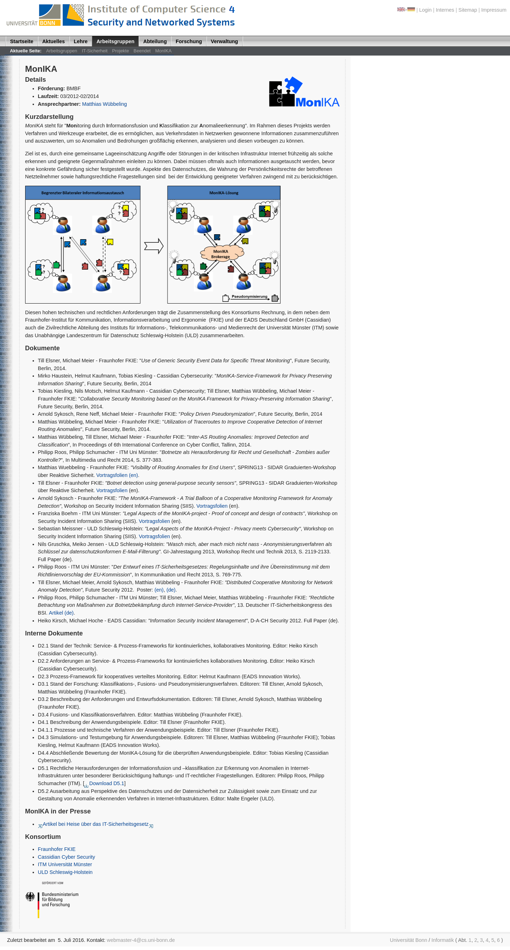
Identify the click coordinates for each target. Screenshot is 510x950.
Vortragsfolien (112, 490)
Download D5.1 (104, 783)
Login (425, 10)
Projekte (120, 50)
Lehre (80, 41)
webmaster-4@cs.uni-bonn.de (141, 940)
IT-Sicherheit (95, 50)
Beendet (142, 50)
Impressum (493, 10)
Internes (445, 10)
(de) (171, 590)
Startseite (22, 41)
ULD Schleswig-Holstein (65, 872)
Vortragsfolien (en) (117, 475)
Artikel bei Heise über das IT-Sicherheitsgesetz (93, 824)
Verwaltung (224, 41)
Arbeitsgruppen (115, 41)
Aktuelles (53, 41)
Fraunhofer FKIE (57, 849)
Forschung (189, 41)
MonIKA (163, 50)
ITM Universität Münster (65, 864)
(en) (159, 590)
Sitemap (467, 10)
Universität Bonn (408, 940)
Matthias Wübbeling (104, 104)
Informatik (442, 940)
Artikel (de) (61, 613)
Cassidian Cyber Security (66, 857)
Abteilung (155, 41)
